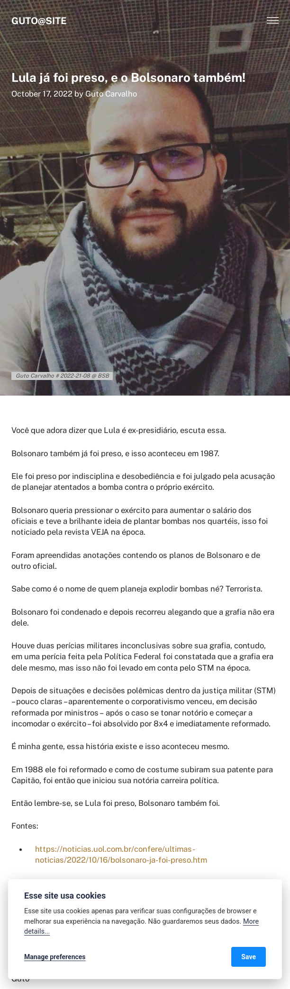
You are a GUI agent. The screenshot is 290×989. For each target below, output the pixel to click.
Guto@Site (39, 20)
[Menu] (273, 20)
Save (248, 957)
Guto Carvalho (111, 93)
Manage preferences (55, 957)
